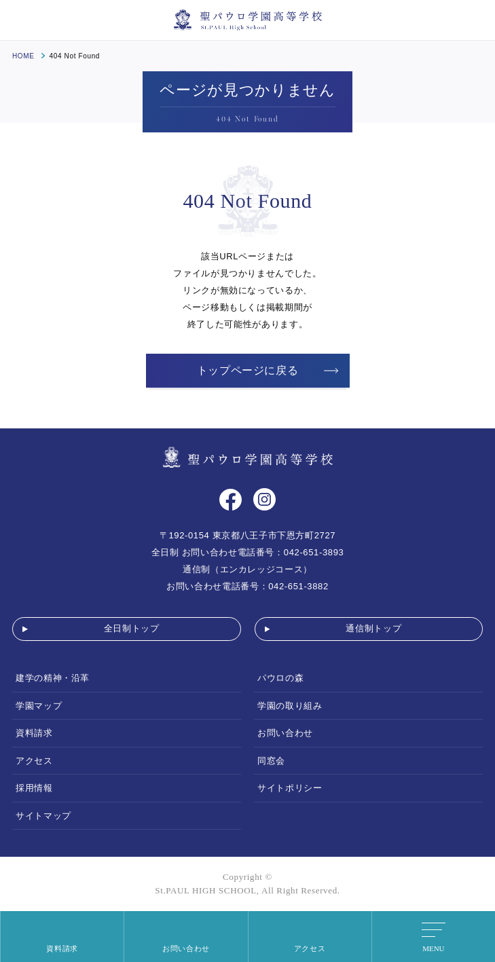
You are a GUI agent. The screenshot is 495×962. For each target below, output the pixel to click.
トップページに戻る (248, 370)
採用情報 (34, 788)
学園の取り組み (289, 706)
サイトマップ (43, 816)
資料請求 (34, 733)
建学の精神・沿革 (53, 678)
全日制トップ (132, 628)
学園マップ (39, 706)
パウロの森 (280, 678)
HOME (23, 56)
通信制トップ (373, 628)
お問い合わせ (285, 733)
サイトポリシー (289, 788)
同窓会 (271, 761)
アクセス (34, 761)
